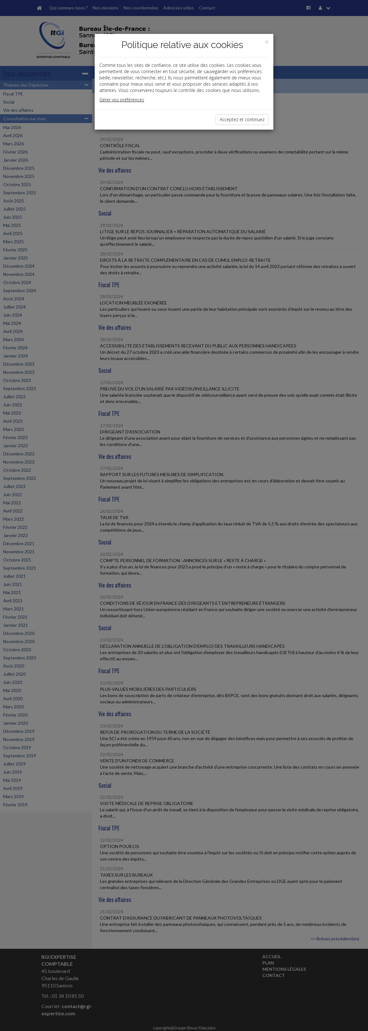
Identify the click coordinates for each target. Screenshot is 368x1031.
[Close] (267, 42)
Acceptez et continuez (242, 119)
